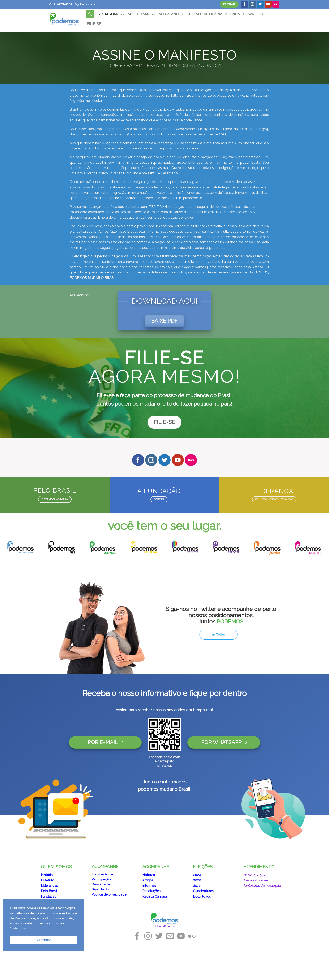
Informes (149, 886)
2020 (197, 880)
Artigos (147, 880)
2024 (197, 875)
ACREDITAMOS (142, 14)
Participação (101, 879)
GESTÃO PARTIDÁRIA (204, 14)
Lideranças (49, 886)
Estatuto (47, 880)
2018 (197, 886)
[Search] (90, 14)
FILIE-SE (94, 24)
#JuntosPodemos (165, 926)
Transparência (102, 874)
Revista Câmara (154, 896)
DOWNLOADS (254, 14)
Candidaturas (203, 891)
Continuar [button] (44, 939)
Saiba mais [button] (18, 928)
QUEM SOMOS (111, 14)
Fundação (48, 896)
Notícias (148, 875)
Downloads (202, 896)
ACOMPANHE (171, 14)
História (47, 875)
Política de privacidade (109, 894)
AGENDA (232, 14)
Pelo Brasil (49, 891)
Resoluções (151, 891)
